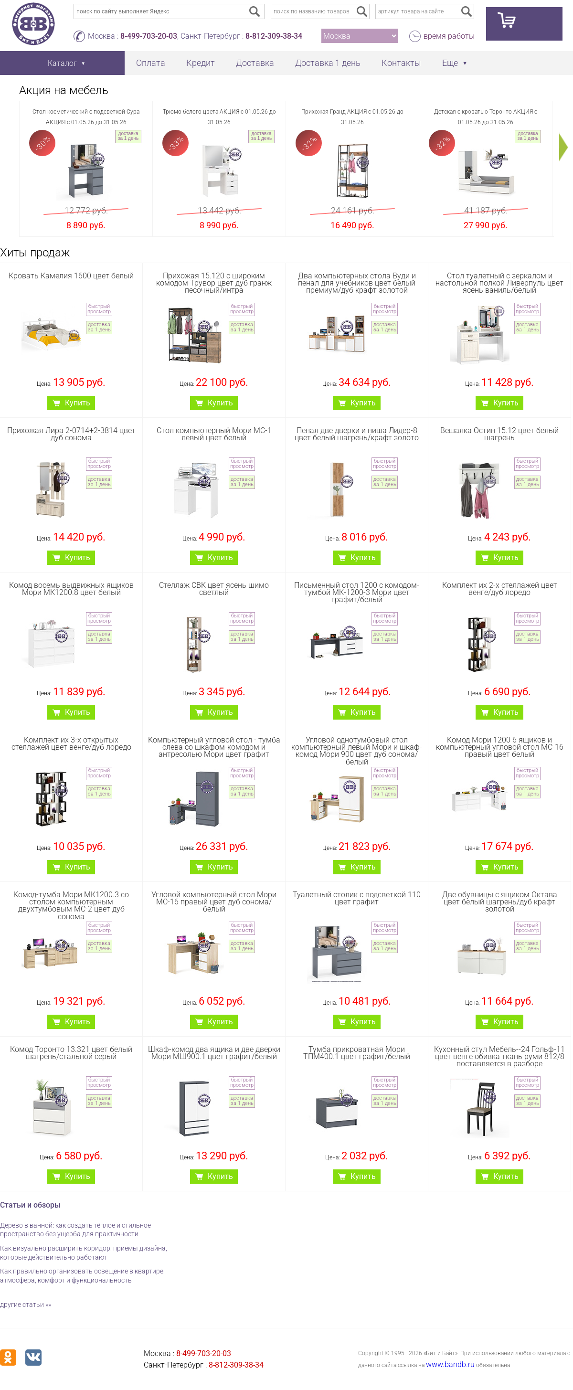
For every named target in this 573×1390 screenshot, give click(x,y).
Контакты (401, 63)
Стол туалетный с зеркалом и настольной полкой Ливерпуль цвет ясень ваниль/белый (499, 283)
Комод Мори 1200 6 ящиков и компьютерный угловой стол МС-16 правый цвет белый (499, 747)
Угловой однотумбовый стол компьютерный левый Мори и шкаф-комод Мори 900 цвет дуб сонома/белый (356, 750)
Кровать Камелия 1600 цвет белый (71, 275)
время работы (449, 36)
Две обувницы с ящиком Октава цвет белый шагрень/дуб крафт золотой (499, 901)
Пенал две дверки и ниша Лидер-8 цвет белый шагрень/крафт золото (357, 434)
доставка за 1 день (128, 136)
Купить (77, 402)
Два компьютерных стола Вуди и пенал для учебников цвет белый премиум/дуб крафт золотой (357, 283)
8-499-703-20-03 (148, 36)
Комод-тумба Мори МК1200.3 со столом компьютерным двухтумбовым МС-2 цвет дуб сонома (71, 905)
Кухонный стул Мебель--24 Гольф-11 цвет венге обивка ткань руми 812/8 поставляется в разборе (499, 1056)
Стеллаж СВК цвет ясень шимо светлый (214, 589)
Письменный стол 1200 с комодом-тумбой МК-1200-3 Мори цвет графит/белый (356, 592)
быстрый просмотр (99, 309)
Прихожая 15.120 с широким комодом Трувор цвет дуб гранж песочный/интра (214, 283)
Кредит (200, 63)
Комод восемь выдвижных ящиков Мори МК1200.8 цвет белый (71, 589)
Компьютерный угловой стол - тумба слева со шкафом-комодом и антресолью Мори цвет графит (214, 747)
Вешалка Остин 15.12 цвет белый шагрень (499, 434)
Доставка (255, 63)
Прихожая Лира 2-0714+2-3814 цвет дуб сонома (71, 434)
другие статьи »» (25, 1304)
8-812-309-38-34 (273, 36)
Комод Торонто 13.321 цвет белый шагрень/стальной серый (71, 1053)
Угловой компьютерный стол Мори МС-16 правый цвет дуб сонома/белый (213, 901)
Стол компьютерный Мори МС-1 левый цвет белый (214, 434)
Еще (450, 63)
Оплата (150, 63)
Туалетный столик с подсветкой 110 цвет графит (357, 898)
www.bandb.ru (450, 1364)
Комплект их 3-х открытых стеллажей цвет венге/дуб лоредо (71, 743)
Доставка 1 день (328, 63)
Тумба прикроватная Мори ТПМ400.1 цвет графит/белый (356, 1053)
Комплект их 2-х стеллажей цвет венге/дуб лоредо (499, 589)
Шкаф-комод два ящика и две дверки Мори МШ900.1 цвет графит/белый (214, 1053)
